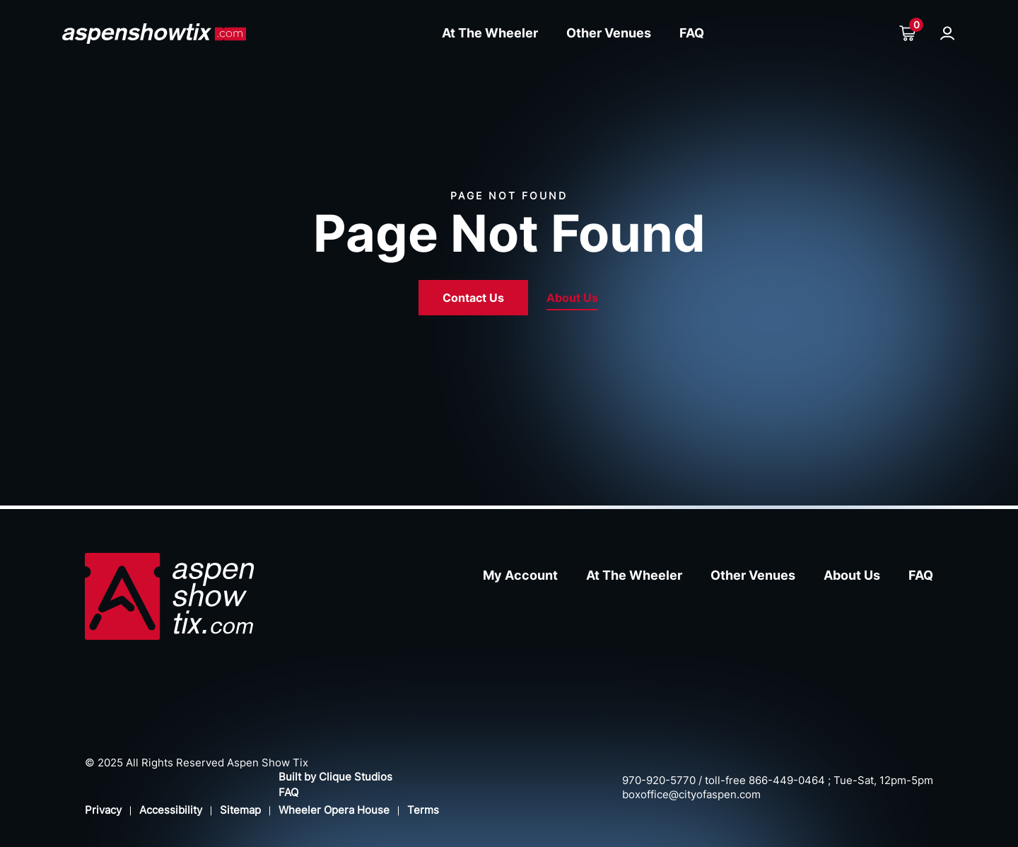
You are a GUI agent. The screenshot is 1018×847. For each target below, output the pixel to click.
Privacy (103, 810)
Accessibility (170, 810)
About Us (572, 298)
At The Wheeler (490, 32)
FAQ (691, 32)
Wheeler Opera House (334, 810)
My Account (520, 575)
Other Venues (608, 32)
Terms (423, 810)
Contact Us (473, 298)
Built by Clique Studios (335, 776)
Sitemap (240, 810)
